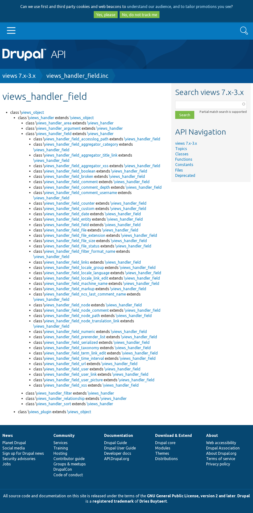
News (7, 435)
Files (179, 170)
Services (60, 443)
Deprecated (185, 175)
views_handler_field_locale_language (77, 273)
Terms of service (220, 458)
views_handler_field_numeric (70, 331)
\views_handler (100, 123)
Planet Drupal (14, 443)
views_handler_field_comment (71, 182)
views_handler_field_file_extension (75, 235)
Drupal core (165, 443)
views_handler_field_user (67, 369)
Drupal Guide (115, 443)
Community (64, 435)
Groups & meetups (69, 464)
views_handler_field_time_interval (74, 358)
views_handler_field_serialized (71, 342)
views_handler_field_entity (68, 219)
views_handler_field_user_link (71, 374)
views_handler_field (54, 133)
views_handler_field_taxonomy (72, 348)
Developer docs (117, 453)
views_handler (41, 118)
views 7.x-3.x (19, 75)
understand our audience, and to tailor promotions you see (179, 6)
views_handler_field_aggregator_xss (76, 166)
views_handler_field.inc (77, 75)
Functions (183, 159)
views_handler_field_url (65, 363)
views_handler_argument (59, 128)
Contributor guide (69, 458)
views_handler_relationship (61, 398)
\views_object (82, 118)
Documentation (118, 435)
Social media (13, 448)
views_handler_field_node (67, 305)
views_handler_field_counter (70, 203)
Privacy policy (218, 464)
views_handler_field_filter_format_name (80, 251)
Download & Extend (173, 435)
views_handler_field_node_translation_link (82, 321)
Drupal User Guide (120, 448)
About (212, 435)
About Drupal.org (221, 453)
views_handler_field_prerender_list (75, 337)
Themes (162, 453)
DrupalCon (62, 469)
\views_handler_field (142, 139)
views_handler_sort (54, 404)
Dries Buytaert (153, 501)
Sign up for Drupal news (23, 453)
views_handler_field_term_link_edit (75, 353)
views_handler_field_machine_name (76, 283)
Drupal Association (223, 448)
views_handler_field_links (67, 262)
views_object (33, 112)
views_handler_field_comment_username (81, 192)
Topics (181, 148)
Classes (181, 154)
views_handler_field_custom (69, 208)
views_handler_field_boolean (70, 171)
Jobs (6, 464)
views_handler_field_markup (69, 289)
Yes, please (105, 15)
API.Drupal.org (116, 458)
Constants (184, 164)
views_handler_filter (54, 393)
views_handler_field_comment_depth (77, 187)
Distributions (166, 458)
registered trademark (113, 501)
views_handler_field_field (67, 225)
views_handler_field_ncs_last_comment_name (85, 294)
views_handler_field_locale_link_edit (76, 278)
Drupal (243, 496)
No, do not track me (139, 15)
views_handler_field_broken (69, 176)
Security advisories (19, 458)
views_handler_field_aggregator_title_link (81, 155)
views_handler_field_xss (66, 385)
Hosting (60, 453)
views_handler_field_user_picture (74, 380)
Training (60, 448)
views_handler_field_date (67, 214)
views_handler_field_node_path (72, 315)
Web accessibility (221, 443)
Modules (162, 448)
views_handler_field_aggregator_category (81, 144)
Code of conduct (68, 475)
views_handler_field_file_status (72, 246)
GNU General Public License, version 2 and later (191, 496)
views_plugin (40, 412)
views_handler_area (54, 123)
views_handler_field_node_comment (77, 310)
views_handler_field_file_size (70, 240)
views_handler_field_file (66, 230)
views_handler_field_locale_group (74, 267)
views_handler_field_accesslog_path (76, 139)
